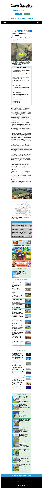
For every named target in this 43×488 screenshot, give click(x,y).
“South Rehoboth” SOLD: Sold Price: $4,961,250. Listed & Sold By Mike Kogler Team (17, 305)
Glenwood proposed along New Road (20, 94)
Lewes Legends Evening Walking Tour (17, 354)
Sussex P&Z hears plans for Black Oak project (22, 87)
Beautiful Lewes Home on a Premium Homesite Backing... (24, 413)
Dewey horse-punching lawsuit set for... (19, 225)
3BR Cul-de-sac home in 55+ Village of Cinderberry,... (24, 428)
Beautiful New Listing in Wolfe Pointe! (24, 435)
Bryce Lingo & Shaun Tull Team (24, 409)
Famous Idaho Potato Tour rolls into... (19, 228)
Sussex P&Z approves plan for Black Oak (21, 77)
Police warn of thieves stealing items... (19, 230)
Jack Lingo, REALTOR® (25, 422)
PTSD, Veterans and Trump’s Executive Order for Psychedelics (18, 378)
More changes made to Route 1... (18, 226)
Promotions (17, 346)
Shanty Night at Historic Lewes (17, 383)
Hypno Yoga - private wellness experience (18, 387)
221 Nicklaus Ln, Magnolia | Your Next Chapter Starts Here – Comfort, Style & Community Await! (18, 342)
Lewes (20, 272)
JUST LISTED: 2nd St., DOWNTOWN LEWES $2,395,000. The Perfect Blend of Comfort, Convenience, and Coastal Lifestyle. (17, 300)
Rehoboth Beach (22, 407)
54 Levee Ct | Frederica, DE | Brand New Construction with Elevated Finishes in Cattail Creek (18, 310)
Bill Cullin (15, 323)
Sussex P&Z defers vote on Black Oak (20, 84)
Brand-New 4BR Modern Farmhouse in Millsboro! (24, 420)
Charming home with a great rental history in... (24, 450)
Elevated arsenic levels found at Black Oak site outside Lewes (25, 73)
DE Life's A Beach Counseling (19, 369)
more (28, 390)
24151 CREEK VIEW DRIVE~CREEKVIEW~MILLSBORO (18, 294)
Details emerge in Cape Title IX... (18, 233)
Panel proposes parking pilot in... (18, 236)
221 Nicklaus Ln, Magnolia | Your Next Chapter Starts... (24, 443)
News (23, 346)
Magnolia (20, 445)
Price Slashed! (22, 271)
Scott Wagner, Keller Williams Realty (16, 286)
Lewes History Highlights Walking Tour (17, 363)
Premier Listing (21, 268)
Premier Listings (21, 394)
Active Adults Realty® (18, 328)
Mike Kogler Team (17, 302)
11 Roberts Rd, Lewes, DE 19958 (24, 465)
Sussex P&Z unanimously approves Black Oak (22, 80)
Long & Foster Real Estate (23, 438)
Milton (20, 400)
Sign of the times (16, 101)
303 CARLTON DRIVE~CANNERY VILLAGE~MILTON (16, 289)
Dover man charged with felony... (18, 229)
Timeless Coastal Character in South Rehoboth (23, 405)
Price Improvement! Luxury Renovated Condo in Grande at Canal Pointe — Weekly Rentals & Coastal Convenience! (18, 283)
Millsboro (20, 421)
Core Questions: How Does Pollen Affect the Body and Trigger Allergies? (17, 358)
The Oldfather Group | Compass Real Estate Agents (17, 313)
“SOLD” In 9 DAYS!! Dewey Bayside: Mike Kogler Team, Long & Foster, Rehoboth (16, 337)
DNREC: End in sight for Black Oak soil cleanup (22, 70)
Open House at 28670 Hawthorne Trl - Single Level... (24, 397)
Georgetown (21, 430)
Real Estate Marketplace (21, 279)
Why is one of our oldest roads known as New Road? (24, 97)
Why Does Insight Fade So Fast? (17, 368)
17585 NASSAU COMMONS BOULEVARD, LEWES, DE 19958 (21, 481)
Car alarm (15, 91)
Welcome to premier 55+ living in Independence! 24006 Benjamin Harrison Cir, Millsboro (17, 326)
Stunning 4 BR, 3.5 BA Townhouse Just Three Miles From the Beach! (18, 321)
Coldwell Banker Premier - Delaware (24, 274)
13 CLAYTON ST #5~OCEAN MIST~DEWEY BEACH (18, 316)
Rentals (28, 346)
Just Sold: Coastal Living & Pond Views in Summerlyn (18, 331)
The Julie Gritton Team (25, 401)
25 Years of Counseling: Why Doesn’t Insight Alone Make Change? (18, 372)
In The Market (21, 350)
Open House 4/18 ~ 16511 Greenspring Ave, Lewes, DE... (24, 458)
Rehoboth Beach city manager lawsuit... (19, 232)
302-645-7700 (21, 483)
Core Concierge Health (18, 361)
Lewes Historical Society (18, 355)
